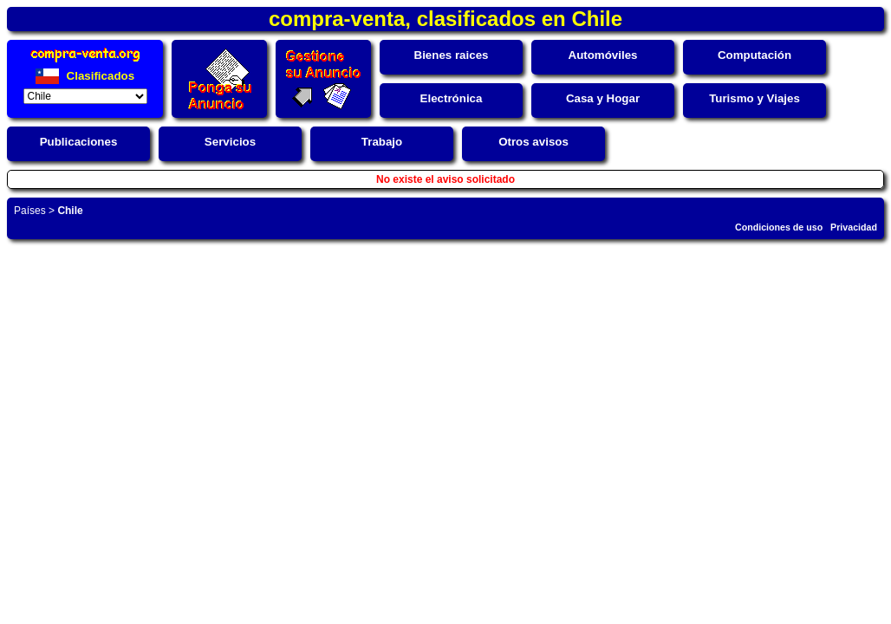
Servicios (230, 141)
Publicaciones (79, 141)
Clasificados (85, 75)
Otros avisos (533, 141)
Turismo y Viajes (754, 98)
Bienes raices (451, 55)
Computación (754, 55)
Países (30, 211)
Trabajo (381, 141)
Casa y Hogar (603, 98)
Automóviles (603, 55)
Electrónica (451, 98)
